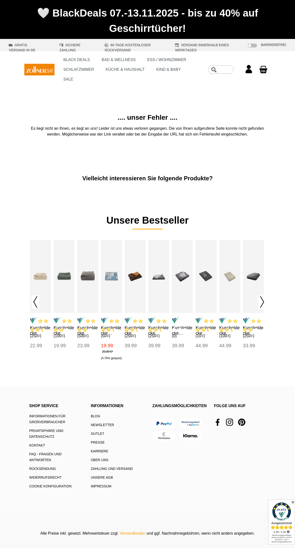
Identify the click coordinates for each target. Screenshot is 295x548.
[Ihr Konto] (248, 69)
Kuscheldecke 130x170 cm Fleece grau (64, 330)
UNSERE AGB (102, 477)
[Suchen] (214, 70)
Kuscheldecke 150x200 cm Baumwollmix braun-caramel (135, 330)
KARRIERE (99, 451)
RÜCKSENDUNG (42, 469)
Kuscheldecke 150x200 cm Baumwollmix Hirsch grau (205, 330)
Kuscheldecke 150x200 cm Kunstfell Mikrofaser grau (253, 330)
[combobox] (226, 69)
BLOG (95, 416)
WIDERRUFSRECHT (45, 477)
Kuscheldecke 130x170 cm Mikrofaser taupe (87, 330)
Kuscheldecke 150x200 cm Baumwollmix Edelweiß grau (182, 330)
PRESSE (98, 442)
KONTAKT (37, 445)
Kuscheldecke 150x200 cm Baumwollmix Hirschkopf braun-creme (229, 330)
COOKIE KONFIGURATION (50, 486)
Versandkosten (133, 533)
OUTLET (97, 434)
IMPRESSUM (101, 486)
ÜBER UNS (99, 460)
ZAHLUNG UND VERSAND (112, 469)
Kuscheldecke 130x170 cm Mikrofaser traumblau (111, 330)
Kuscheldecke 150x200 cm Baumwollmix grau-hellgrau (158, 330)
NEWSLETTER (102, 425)
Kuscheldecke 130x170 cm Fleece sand (40, 330)
